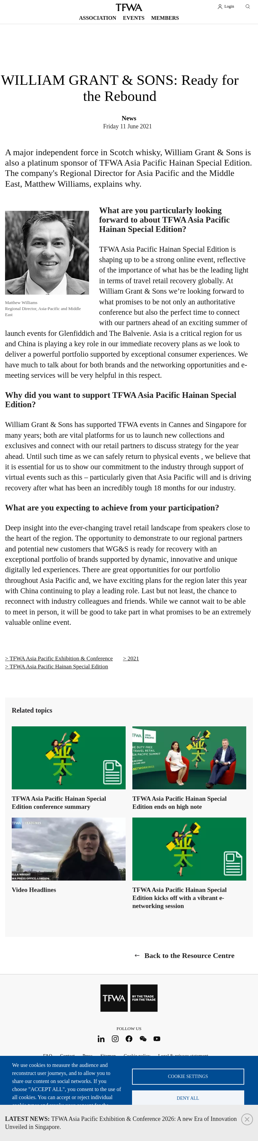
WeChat (143, 1038)
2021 (133, 658)
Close (247, 1119)
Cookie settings (188, 1076)
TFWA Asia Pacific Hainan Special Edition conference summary (59, 802)
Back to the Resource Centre (189, 955)
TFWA (129, 7)
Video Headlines (34, 889)
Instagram (115, 1038)
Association (97, 18)
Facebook (129, 1038)
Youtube (157, 1038)
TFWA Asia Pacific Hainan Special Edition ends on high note (179, 802)
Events (133, 18)
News (129, 118)
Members (165, 18)
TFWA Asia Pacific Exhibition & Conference (61, 658)
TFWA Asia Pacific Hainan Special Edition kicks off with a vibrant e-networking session (179, 897)
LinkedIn (101, 1038)
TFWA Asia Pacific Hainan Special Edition (59, 666)
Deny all (188, 1098)
